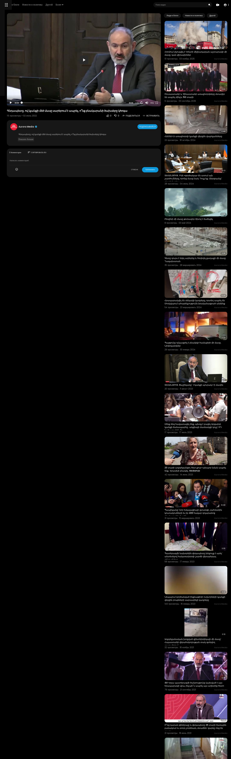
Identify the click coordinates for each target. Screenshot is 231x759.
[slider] (97, 102)
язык (19, 103)
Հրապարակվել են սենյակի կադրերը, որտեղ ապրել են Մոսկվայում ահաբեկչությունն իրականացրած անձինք (200, 272)
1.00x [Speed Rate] (148, 103)
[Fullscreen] (167, 102)
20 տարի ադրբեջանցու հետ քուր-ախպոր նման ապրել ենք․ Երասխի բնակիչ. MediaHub (201, 422)
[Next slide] (223, 15)
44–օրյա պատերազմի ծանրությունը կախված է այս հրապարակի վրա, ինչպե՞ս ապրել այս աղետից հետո (201, 615)
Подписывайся (159, 126)
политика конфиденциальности (18, 96)
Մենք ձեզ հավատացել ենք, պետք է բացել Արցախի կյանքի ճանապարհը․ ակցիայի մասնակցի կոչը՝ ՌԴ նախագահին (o (199, 385)
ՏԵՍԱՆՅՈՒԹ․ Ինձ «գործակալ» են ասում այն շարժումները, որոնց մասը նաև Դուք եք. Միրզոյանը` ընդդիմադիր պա (200, 161)
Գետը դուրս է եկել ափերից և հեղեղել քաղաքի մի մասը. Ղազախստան (201, 233)
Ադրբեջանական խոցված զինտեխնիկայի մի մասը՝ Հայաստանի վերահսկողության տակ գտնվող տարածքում (200, 577)
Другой (89, 4)
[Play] (47, 102)
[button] (225, 5)
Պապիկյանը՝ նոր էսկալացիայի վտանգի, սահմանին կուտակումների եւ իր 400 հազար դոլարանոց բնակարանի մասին (201, 461)
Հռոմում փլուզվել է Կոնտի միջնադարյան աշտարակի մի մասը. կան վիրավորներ (198, 48)
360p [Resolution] (163, 103)
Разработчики (10, 103)
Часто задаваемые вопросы (16, 89)
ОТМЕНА (145, 169)
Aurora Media (64, 126)
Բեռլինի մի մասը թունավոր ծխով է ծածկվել (200, 197)
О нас (6, 100)
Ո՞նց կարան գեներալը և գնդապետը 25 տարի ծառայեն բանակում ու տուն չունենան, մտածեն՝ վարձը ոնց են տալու (201, 654)
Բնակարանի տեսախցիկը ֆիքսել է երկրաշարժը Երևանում (195, 691)
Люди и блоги (53, 4)
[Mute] (157, 102)
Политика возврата (12, 86)
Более (100, 4)
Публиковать (161, 169)
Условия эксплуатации (14, 93)
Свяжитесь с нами (18, 100)
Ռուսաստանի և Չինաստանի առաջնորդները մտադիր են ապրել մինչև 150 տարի (201, 86)
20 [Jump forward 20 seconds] (152, 102)
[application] (107, 59)
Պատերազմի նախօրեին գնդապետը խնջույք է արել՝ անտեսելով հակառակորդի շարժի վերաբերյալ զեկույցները (201, 499)
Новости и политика (72, 4)
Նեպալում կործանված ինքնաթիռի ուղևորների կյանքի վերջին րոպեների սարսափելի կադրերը (197, 538)
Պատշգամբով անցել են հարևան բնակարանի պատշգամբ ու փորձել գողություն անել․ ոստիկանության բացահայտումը (201, 730)
